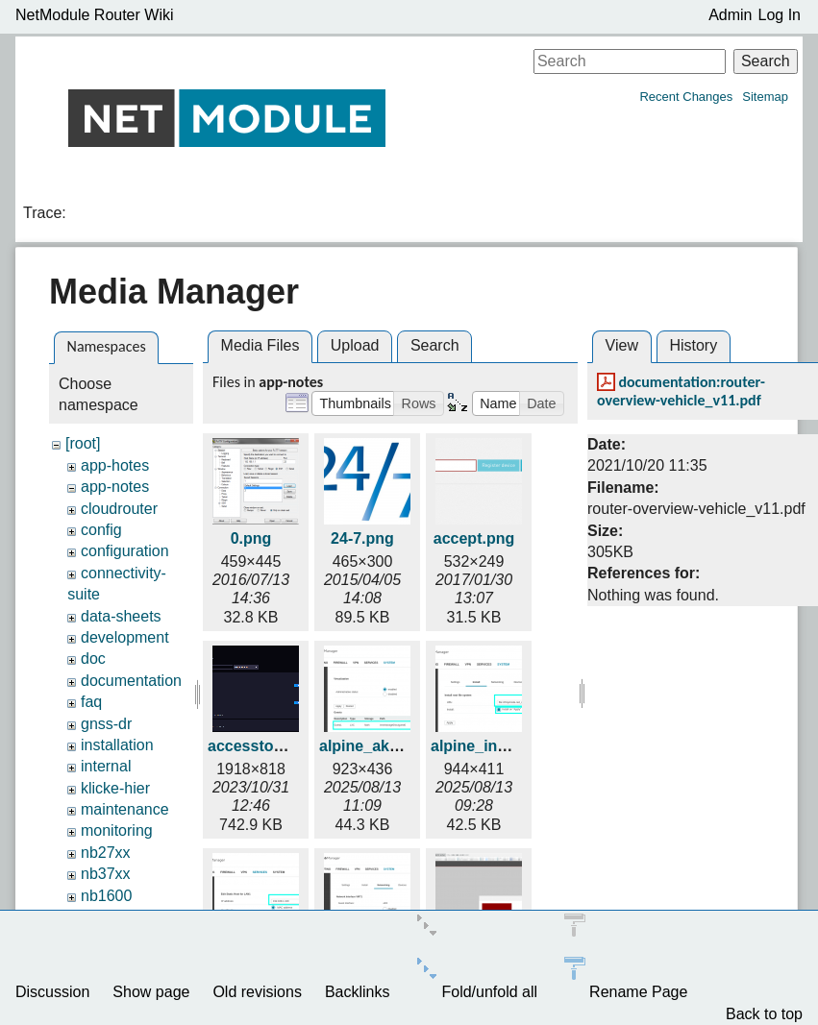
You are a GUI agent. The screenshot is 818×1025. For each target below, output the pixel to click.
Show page (150, 992)
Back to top (764, 1014)
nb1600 (106, 896)
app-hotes (115, 465)
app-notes (115, 486)
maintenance (125, 809)
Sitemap (765, 96)
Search (765, 61)
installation (117, 745)
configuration (125, 551)
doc (93, 658)
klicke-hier (115, 788)
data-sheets (121, 616)
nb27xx (106, 852)
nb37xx (106, 874)
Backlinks (357, 992)
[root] (82, 443)
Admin (730, 15)
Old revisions (256, 992)
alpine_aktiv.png (378, 746)
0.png (251, 538)
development (125, 637)
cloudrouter (119, 508)
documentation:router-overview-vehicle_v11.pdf (681, 391)
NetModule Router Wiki (94, 15)
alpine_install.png (495, 746)
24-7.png (362, 538)
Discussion (52, 992)
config (101, 530)
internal (106, 766)
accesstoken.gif (265, 746)
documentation (131, 680)
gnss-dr (106, 724)
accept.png (474, 538)
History (693, 345)
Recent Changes (685, 96)
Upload (355, 345)
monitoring (117, 830)
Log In (779, 15)
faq (91, 702)
